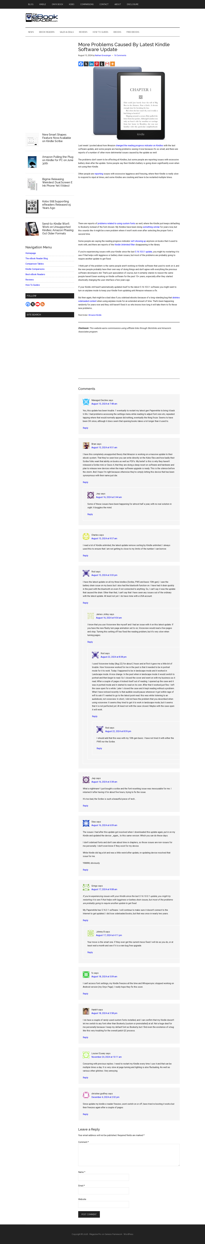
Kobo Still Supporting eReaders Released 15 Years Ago (56, 205)
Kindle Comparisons (35, 269)
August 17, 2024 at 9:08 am (104, 889)
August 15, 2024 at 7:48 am (104, 403)
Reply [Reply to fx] (85, 993)
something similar (151, 227)
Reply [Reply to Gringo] (85, 920)
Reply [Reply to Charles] (85, 555)
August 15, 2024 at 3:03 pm (104, 575)
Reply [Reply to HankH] (85, 1037)
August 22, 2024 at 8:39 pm (118, 731)
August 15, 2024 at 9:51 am (104, 447)
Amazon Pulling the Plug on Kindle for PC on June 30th (57, 160)
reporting (99, 173)
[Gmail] (107, 64)
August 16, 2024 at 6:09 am (104, 825)
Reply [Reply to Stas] (85, 870)
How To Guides (32, 285)
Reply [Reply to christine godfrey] (85, 1114)
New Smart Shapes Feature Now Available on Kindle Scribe (56, 138)
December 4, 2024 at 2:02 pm (105, 1097)
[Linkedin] (91, 64)
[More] (112, 64)
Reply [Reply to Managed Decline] (85, 428)
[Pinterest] (96, 64)
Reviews (29, 279)
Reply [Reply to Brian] (85, 482)
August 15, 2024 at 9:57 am (104, 538)
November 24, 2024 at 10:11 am (106, 1057)
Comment (83, 1142)
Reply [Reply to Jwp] (90, 514)
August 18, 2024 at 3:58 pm (104, 1013)
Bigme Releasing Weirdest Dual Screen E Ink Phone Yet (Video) (57, 182)
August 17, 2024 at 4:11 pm (109, 935)
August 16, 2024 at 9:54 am (109, 618)
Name (81, 1172)
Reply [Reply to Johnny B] (90, 952)
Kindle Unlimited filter (125, 244)
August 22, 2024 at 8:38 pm (114, 657)
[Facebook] (80, 64)
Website (82, 1199)
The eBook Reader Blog (36, 258)
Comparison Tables (34, 263)
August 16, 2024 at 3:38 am (104, 782)
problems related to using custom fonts (116, 223)
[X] (86, 64)
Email (81, 1185)
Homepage (30, 253)
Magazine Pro (95, 1234)
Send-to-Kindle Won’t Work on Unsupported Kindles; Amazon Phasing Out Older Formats (57, 228)
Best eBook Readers (35, 274)
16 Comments (120, 55)
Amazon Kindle (94, 315)
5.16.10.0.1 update (143, 251)
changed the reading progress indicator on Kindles (139, 145)
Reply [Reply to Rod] (85, 603)
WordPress (128, 1234)
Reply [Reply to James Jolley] (90, 642)
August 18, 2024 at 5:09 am (104, 976)
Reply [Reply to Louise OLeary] (85, 1077)
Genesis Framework (113, 1234)
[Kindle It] (102, 64)
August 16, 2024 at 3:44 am (109, 497)
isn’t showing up (138, 241)
